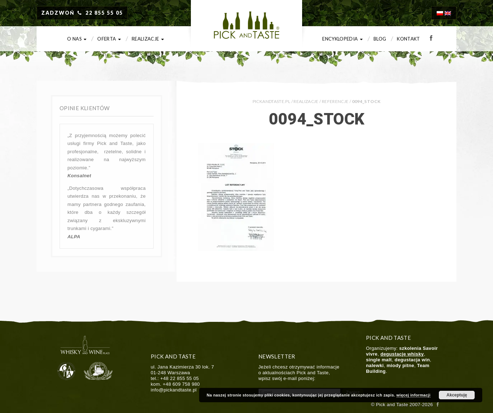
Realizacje (148, 39)
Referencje (335, 101)
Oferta (109, 39)
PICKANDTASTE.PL (271, 101)
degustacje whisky (402, 354)
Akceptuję (456, 395)
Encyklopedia (342, 39)
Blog (380, 39)
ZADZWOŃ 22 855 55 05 (82, 13)
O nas (76, 39)
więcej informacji (413, 395)
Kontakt (408, 39)
